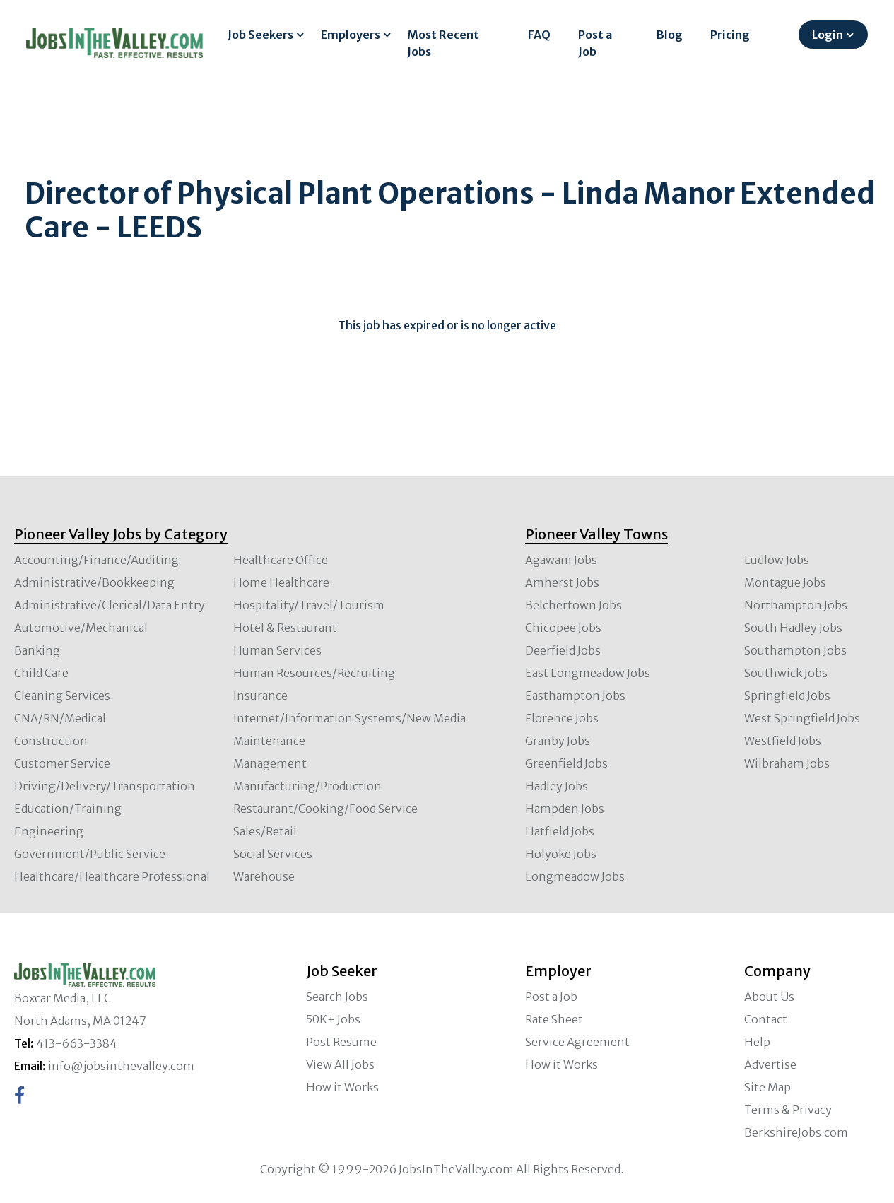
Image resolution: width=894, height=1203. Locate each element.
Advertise (770, 1064)
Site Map (767, 1087)
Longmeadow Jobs (575, 876)
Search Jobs (337, 997)
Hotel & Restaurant (285, 628)
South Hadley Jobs (793, 628)
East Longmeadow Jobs (587, 673)
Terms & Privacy (788, 1110)
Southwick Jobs (786, 673)
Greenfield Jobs (566, 763)
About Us (769, 997)
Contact (765, 1019)
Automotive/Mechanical (81, 628)
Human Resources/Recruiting (314, 673)
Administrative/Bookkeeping (94, 582)
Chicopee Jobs (563, 628)
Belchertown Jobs (573, 605)
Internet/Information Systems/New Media (349, 718)
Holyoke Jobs (560, 854)
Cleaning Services (62, 695)
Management (270, 763)
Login (827, 35)
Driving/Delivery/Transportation (104, 786)
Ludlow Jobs (776, 560)
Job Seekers (260, 35)
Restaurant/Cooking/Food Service (325, 809)
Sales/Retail (265, 831)
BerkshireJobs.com (796, 1132)
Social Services (272, 854)
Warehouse (264, 876)
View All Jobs (340, 1064)
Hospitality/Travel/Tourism (308, 605)
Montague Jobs (785, 582)
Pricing (730, 35)
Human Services (277, 650)
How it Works (342, 1087)
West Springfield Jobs (802, 718)
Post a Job (595, 43)
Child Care (41, 673)
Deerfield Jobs (563, 650)
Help (757, 1042)
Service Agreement (577, 1042)
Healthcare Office (280, 560)
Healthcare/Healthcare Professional (112, 876)
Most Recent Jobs (443, 43)
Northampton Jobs (795, 605)
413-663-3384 (76, 1043)
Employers (350, 35)
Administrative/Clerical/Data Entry (109, 605)
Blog (670, 35)
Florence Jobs (562, 718)
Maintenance (269, 741)
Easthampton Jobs (575, 695)
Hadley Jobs (556, 786)
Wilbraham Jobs (787, 763)
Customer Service (62, 763)
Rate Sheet (554, 1019)
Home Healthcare (281, 582)
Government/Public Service (89, 854)
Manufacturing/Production (307, 786)
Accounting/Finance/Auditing (96, 560)
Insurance (260, 695)
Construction (51, 741)
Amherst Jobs (562, 582)
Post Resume (341, 1042)
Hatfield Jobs (559, 831)
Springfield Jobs (787, 695)
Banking (37, 650)
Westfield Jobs (782, 741)
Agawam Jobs (561, 560)
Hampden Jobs (564, 809)
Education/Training (68, 809)
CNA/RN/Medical (60, 718)
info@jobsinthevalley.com (121, 1066)
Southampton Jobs (795, 650)
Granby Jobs (557, 741)
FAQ (539, 35)
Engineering (48, 831)
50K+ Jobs (333, 1019)
